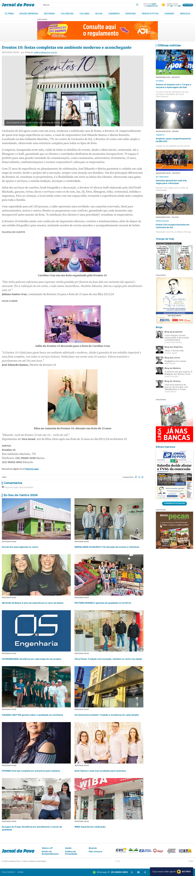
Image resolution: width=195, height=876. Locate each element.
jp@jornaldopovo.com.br (45, 52)
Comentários (13, 483)
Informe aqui (32, 469)
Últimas (9, 14)
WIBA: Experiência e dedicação (90, 827)
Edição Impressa (29, 14)
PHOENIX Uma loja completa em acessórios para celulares (31, 771)
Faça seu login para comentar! (17, 487)
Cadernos (114, 14)
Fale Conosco (95, 852)
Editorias (49, 14)
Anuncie (93, 848)
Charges (169, 14)
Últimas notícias (169, 45)
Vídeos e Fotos (150, 14)
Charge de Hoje (165, 239)
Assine (68, 848)
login (154, 4)
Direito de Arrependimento (50, 853)
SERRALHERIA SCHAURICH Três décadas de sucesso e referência (106, 547)
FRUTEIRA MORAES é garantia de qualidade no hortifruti (102, 603)
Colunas (84, 14)
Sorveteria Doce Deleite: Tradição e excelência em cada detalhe (106, 715)
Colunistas (67, 14)
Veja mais (187, 5)
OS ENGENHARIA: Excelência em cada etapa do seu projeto (31, 659)
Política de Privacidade (71, 853)
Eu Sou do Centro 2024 (21, 495)
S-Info (117, 861)
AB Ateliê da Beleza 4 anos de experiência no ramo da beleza (32, 603)
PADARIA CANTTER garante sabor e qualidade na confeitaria (32, 715)
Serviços (185, 14)
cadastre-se (152, 6)
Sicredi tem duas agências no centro (20, 547)
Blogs (98, 14)
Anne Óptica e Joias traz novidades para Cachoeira (100, 771)
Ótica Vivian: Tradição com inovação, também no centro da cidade (108, 659)
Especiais (130, 14)
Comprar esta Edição (174, 503)
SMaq (191, 861)
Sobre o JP (47, 848)
